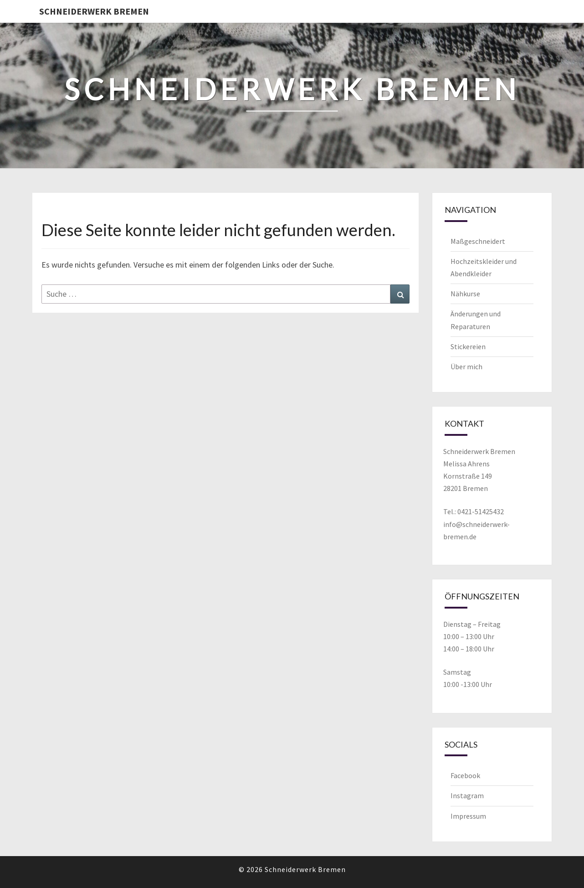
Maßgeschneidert (478, 241)
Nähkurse (465, 293)
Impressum (468, 816)
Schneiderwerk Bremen (94, 11)
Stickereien (468, 346)
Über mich (466, 366)
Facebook (465, 775)
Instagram (467, 795)
